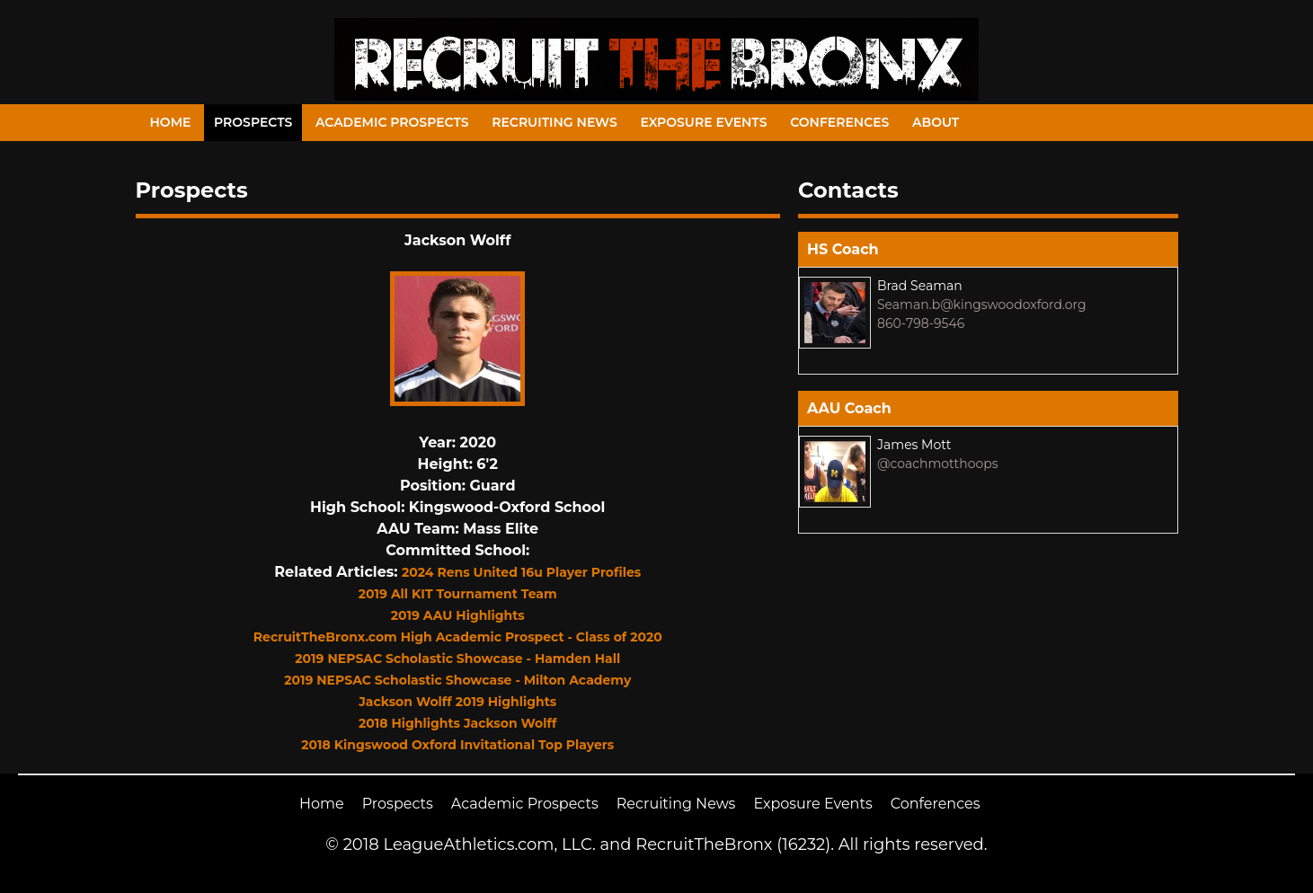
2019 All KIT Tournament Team (458, 594)
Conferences (839, 122)
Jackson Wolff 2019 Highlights (457, 702)
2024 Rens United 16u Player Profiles (521, 572)
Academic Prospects (392, 122)
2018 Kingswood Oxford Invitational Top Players (457, 745)
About (935, 122)
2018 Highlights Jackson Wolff (457, 723)
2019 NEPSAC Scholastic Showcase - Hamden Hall (457, 658)
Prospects (253, 122)
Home (170, 122)
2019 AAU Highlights (458, 615)
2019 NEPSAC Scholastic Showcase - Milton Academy (457, 680)
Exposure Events (703, 122)
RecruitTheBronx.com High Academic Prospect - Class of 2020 (457, 637)
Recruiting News (554, 122)
